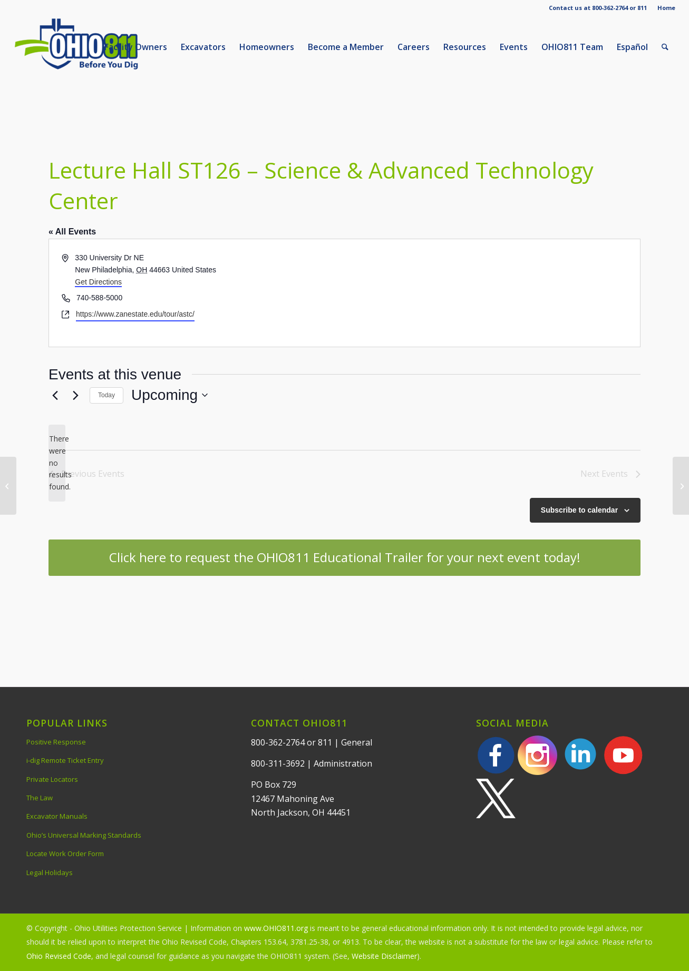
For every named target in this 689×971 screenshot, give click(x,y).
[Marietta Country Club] (8, 486)
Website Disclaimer (384, 956)
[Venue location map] (492, 293)
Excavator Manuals (57, 816)
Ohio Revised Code (58, 956)
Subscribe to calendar (579, 510)
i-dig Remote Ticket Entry (65, 760)
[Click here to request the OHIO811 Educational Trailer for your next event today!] (344, 558)
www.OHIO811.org (276, 928)
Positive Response (56, 742)
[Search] (665, 46)
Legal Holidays (49, 872)
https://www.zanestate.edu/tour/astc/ (135, 314)
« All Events (72, 231)
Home (666, 8)
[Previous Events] (54, 395)
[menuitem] (663, 8)
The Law (39, 797)
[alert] (56, 463)
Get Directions (98, 282)
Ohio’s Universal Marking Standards (83, 835)
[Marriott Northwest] (681, 486)
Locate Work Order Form (65, 853)
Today (106, 395)
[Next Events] (75, 395)
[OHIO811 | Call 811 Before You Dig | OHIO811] (93, 46)
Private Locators (52, 779)
